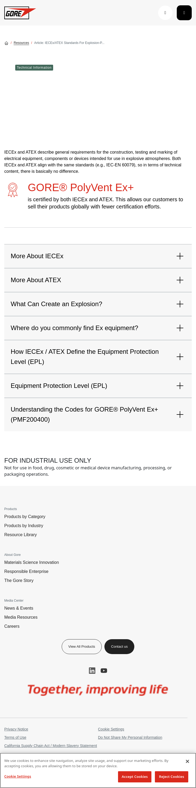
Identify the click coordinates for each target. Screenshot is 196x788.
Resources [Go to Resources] (21, 43)
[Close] (187, 761)
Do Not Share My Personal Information (130, 737)
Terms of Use (15, 737)
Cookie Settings (111, 729)
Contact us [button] (119, 647)
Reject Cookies (171, 776)
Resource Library (20, 534)
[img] (98, 690)
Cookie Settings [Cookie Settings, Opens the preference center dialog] (17, 776)
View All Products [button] (81, 647)
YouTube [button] (104, 670)
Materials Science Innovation (31, 562)
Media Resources (21, 617)
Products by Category (24, 516)
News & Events (18, 608)
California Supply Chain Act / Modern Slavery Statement (50, 746)
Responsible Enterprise (26, 571)
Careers (11, 626)
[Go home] (6, 43)
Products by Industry (23, 525)
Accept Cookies (135, 776)
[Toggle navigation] (184, 12)
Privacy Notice (16, 729)
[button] (165, 13)
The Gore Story (18, 580)
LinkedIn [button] (92, 670)
